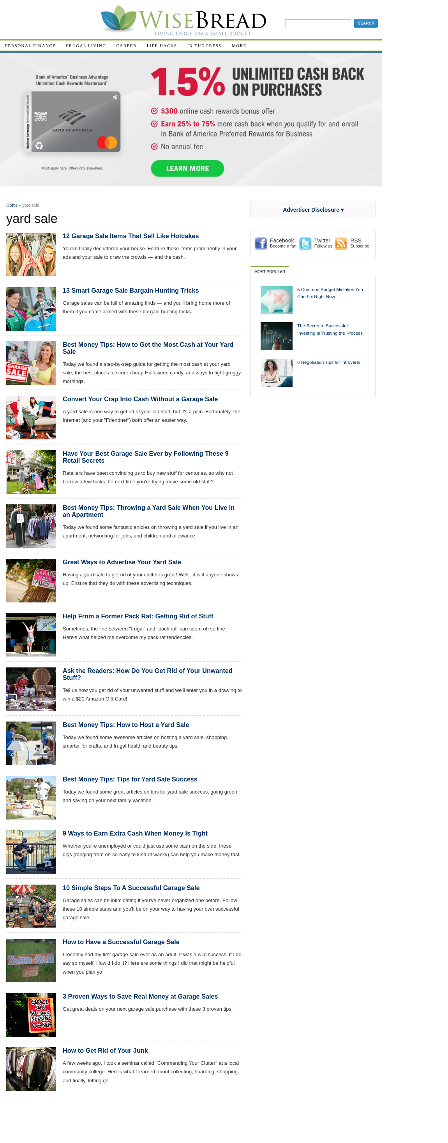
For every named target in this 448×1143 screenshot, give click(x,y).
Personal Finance (30, 45)
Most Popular (269, 272)
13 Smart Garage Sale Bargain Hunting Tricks (131, 290)
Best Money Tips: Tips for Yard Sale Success (130, 779)
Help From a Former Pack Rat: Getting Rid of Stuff (138, 616)
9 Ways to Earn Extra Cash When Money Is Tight (135, 833)
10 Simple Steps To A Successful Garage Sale (131, 887)
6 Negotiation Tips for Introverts (328, 362)
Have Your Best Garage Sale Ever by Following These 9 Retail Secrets (146, 457)
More (239, 45)
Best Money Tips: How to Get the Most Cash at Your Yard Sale (148, 348)
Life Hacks (162, 45)
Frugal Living (86, 45)
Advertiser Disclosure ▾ (313, 210)
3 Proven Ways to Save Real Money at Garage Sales (140, 996)
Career (126, 45)
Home (12, 205)
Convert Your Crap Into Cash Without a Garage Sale (140, 398)
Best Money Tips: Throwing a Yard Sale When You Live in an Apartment (149, 511)
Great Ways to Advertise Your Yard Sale (122, 561)
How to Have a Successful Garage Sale (121, 941)
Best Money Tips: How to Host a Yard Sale (126, 724)
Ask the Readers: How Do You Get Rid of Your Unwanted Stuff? (148, 674)
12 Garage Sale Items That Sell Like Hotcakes (131, 235)
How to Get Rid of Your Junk (105, 1050)
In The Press (204, 45)
